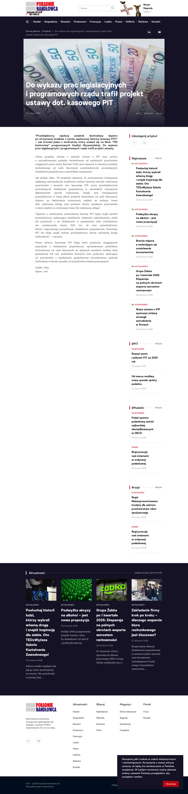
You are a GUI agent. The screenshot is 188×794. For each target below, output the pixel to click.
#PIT (138, 113)
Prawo (118, 21)
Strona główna (33, 31)
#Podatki (148, 113)
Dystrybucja (125, 724)
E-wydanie (124, 730)
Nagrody (124, 718)
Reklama (143, 21)
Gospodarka (50, 21)
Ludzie (108, 21)
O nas (146, 712)
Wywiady (100, 718)
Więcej (158, 158)
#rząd (159, 113)
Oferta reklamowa (128, 712)
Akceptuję (171, 784)
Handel (37, 21)
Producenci (80, 21)
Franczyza (95, 21)
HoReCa (130, 21)
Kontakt (156, 21)
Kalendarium (102, 712)
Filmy (98, 730)
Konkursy (100, 724)
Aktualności (141, 164)
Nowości (65, 21)
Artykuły (47, 31)
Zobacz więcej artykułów (148, 573)
